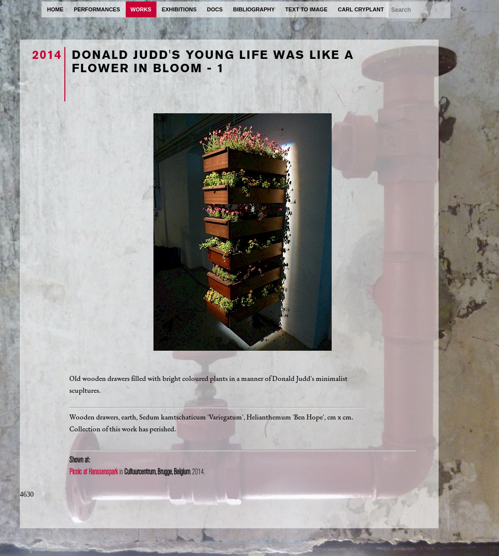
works (141, 9)
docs (215, 9)
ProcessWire (288, 542)
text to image (306, 9)
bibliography (254, 9)
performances (97, 9)
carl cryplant (361, 9)
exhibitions (179, 9)
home (55, 9)
